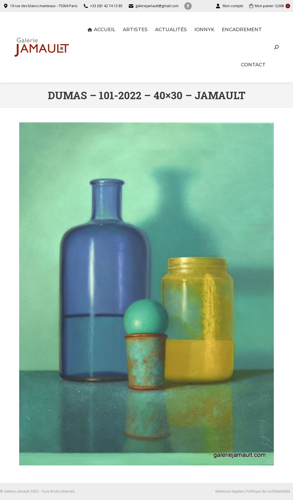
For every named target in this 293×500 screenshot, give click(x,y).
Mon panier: (269, 6)
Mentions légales (229, 491)
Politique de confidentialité (268, 491)
